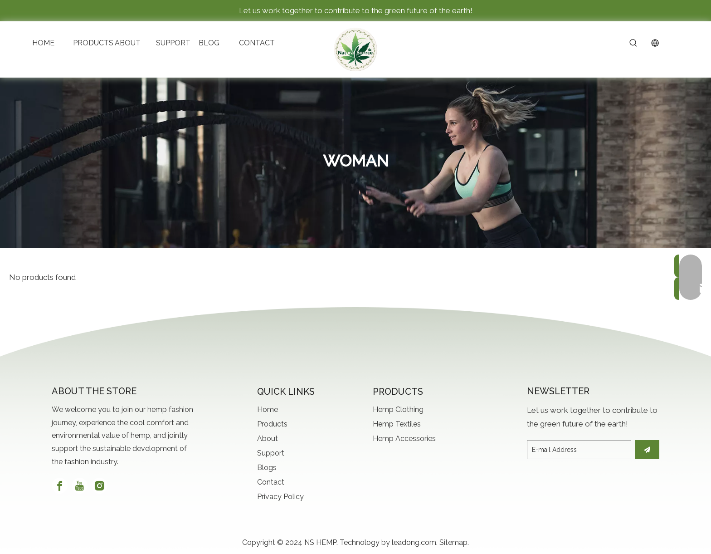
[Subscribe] (647, 449)
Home (267, 409)
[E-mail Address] (579, 449)
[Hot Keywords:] (633, 43)
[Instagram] (99, 486)
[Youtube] (80, 486)
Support (270, 453)
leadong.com (414, 542)
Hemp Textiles (397, 424)
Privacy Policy (280, 496)
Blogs (267, 467)
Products (272, 424)
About (267, 438)
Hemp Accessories (404, 438)
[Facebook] (60, 486)
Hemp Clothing (398, 409)
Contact (270, 482)
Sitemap (453, 542)
